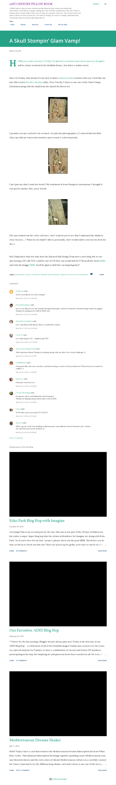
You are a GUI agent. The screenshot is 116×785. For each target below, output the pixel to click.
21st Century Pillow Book (31, 4)
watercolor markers (79, 275)
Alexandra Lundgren (24, 321)
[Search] (96, 4)
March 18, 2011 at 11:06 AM (26, 298)
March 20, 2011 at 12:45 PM (26, 342)
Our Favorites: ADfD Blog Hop (34, 630)
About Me (34, 24)
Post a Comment (16, 438)
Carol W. (19, 335)
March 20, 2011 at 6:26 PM (26, 402)
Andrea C (19, 379)
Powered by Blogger (58, 779)
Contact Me (47, 24)
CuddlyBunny (21, 363)
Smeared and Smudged (49, 275)
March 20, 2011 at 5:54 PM (26, 386)
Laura (18, 409)
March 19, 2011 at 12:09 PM (26, 314)
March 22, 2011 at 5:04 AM (26, 416)
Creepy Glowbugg (23, 393)
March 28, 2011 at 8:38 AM (26, 432)
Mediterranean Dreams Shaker (35, 740)
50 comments (21, 551)
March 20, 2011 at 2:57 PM (26, 356)
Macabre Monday (34, 82)
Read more (102, 551)
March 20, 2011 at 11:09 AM (26, 328)
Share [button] (102, 275)
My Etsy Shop (61, 24)
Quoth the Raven (33, 275)
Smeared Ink (66, 78)
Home (11, 24)
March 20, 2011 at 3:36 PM (26, 372)
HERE (102, 260)
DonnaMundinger (23, 305)
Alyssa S (19, 423)
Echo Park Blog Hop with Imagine (37, 521)
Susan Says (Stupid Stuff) (26, 349)
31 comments (21, 660)
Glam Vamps (20, 275)
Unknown (20, 291)
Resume (21, 24)
